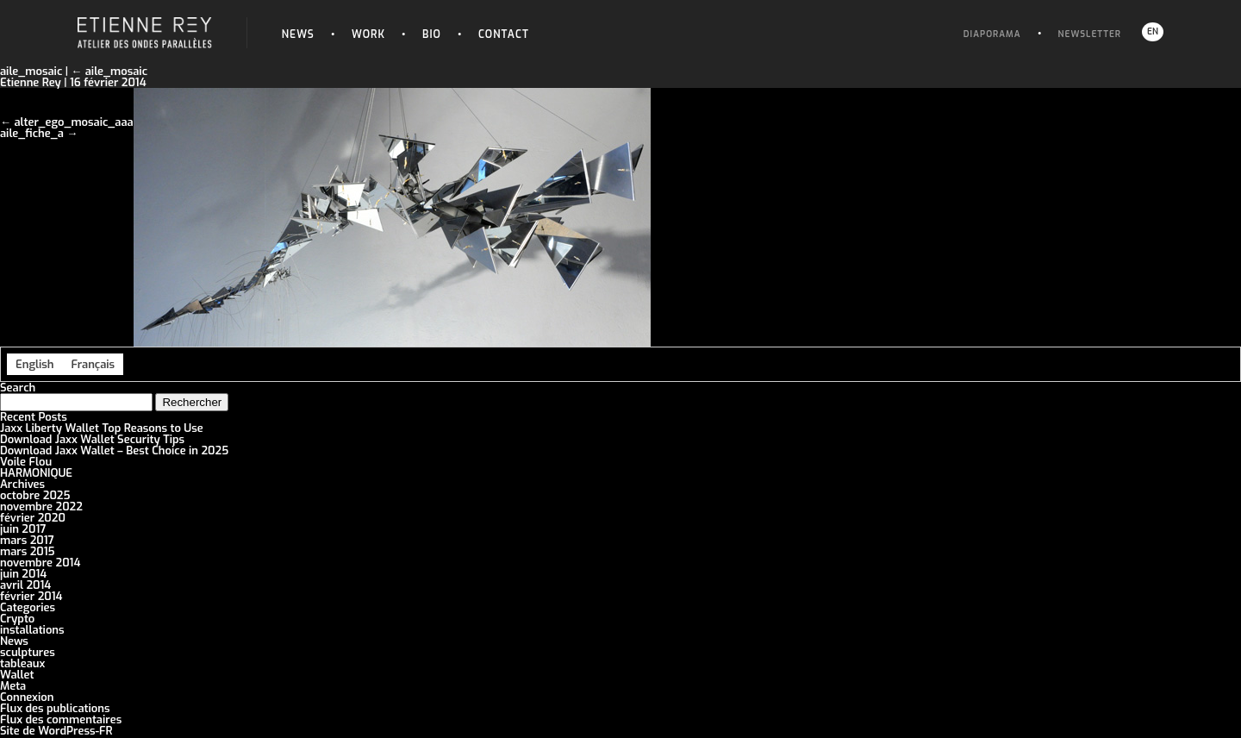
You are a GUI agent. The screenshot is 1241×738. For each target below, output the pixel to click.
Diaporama (992, 34)
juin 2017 (23, 529)
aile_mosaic (109, 71)
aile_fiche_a (32, 133)
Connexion (26, 697)
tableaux (22, 663)
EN (1152, 31)
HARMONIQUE (36, 473)
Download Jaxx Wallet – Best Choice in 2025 (114, 450)
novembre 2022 (41, 506)
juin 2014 (23, 573)
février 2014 (31, 596)
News (298, 34)
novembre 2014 (40, 562)
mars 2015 (27, 551)
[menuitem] (34, 364)
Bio (431, 34)
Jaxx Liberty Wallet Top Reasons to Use (101, 428)
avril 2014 (25, 585)
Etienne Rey (30, 82)
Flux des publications (55, 708)
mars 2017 (27, 540)
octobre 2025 (35, 495)
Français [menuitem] (93, 364)
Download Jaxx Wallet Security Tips (92, 439)
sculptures (27, 652)
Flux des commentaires (61, 719)
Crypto (17, 618)
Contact (503, 34)
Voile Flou (26, 461)
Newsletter (1089, 34)
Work (368, 34)
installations (32, 629)
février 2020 (32, 517)
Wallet (17, 674)
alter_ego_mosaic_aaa (73, 122)
